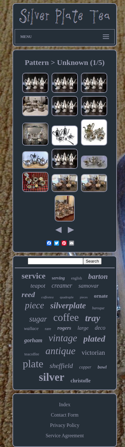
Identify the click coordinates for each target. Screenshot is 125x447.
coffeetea (47, 297)
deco (100, 328)
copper (85, 367)
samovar (88, 285)
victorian (93, 352)
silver (51, 377)
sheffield (61, 366)
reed (28, 294)
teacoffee (31, 354)
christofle (81, 380)
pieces (84, 297)
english (76, 278)
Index (64, 404)
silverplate (68, 305)
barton (98, 276)
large (83, 328)
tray (92, 318)
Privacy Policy (64, 425)
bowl (102, 367)
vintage (62, 338)
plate (33, 364)
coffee (66, 317)
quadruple (66, 297)
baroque (98, 308)
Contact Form (64, 415)
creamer (62, 285)
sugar (38, 319)
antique (60, 350)
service (34, 275)
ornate (101, 296)
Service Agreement (65, 435)
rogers (64, 328)
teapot (38, 285)
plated (94, 338)
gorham (33, 340)
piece (34, 305)
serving (58, 278)
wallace (31, 328)
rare (48, 328)
